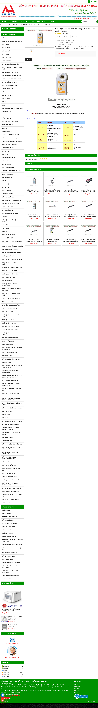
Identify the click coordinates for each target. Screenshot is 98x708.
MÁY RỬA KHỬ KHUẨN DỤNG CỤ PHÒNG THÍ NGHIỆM (11, 428)
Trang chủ (5, 21)
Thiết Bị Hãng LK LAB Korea (12, 491)
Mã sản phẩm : (61, 40)
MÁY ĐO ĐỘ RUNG (7, 177)
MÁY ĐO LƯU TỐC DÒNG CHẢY (10, 203)
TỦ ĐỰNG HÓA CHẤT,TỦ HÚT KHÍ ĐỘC (12, 246)
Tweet (66, 36)
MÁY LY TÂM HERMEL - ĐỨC (9, 352)
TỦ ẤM (4, 102)
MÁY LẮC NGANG (7, 61)
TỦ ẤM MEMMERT (7, 362)
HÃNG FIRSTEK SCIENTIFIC (9, 144)
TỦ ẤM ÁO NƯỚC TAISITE (9, 579)
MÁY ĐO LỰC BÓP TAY (12, 207)
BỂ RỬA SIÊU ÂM (12, 118)
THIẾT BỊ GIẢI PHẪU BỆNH (12, 465)
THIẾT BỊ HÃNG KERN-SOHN (12, 270)
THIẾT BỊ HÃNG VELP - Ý (12, 320)
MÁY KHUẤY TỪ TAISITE (8, 556)
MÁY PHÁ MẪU (6, 180)
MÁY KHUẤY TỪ (6, 164)
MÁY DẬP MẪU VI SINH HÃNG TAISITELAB (10, 571)
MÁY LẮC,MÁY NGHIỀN (8, 167)
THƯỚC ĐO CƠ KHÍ (12, 280)
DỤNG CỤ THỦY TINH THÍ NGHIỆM (11, 298)
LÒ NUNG (12, 216)
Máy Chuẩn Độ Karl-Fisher (10, 499)
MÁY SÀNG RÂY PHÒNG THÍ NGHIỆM (12, 421)
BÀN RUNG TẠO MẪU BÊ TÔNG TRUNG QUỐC (10, 371)
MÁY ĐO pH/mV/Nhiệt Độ (9, 157)
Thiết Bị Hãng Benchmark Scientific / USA (12, 484)
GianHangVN (94, 701)
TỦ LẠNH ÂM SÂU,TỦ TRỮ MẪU (10, 249)
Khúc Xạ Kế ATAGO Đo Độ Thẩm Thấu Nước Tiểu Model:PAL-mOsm (34, 191)
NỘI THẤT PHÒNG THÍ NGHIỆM (12, 424)
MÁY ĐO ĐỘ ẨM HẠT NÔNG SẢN (10, 213)
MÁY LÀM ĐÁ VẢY (7, 411)
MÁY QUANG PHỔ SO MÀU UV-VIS (12, 200)
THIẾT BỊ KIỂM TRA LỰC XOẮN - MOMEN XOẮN (10, 284)
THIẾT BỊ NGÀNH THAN (8, 277)
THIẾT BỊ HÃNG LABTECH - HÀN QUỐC (12, 263)
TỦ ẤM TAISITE (12, 510)
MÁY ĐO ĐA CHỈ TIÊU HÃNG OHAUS (12, 408)
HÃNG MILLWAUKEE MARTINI (12, 329)
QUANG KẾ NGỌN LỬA (8, 174)
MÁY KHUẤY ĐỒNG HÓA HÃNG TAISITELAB (10, 566)
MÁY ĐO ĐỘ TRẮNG (7, 88)
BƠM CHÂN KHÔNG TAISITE (9, 516)
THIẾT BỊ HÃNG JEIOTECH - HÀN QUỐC (11, 315)
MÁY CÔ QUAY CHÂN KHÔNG (10, 85)
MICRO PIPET (12, 151)
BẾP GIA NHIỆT (6, 47)
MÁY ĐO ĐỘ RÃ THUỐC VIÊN (10, 72)
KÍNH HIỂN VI (5, 54)
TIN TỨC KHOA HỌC (36, 21)
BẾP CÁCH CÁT (6, 51)
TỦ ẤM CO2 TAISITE (7, 533)
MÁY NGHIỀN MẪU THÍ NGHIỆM (10, 64)
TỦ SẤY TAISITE (12, 513)
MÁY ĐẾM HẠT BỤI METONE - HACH (11, 170)
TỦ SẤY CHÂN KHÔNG (12, 341)
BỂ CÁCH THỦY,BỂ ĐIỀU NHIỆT (12, 121)
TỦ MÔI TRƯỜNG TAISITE (9, 536)
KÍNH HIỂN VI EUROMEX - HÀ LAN (11, 380)
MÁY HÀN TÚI (5, 187)
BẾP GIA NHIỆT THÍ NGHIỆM (9, 523)
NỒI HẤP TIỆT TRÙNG (12, 147)
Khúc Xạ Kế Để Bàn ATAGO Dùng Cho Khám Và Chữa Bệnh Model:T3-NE (52, 191)
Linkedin (74, 36)
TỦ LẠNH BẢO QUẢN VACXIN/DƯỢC (11, 252)
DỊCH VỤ (24, 21)
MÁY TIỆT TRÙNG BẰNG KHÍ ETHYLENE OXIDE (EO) (9, 457)
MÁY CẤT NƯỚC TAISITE (12, 520)
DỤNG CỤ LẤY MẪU (12, 301)
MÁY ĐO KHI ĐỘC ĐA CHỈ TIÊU (10, 326)
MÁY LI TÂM (5, 44)
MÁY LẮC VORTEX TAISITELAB (10, 575)
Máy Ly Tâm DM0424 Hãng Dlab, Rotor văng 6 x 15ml (11, 610)
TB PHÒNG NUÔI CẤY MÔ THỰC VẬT (12, 267)
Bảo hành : (62, 44)
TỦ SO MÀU (5, 231)
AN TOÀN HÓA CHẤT (12, 115)
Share (59, 36)
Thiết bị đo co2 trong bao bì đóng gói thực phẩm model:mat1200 (15, 618)
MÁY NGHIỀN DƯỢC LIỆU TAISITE (11, 562)
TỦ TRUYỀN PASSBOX (8, 437)
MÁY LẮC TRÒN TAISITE (8, 526)
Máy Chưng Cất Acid (8, 473)
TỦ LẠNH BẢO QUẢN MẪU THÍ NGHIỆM (12, 108)
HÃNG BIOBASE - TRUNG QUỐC (12, 138)
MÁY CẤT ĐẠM (6, 98)
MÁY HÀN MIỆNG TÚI (7, 95)
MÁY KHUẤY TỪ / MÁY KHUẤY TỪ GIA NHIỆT (12, 68)
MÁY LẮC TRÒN (6, 57)
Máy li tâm (76, 690)
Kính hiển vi (77, 686)
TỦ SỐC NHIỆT (6, 414)
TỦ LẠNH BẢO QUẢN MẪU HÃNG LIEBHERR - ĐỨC (11, 384)
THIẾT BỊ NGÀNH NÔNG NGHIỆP (10, 480)
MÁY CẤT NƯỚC (6, 111)
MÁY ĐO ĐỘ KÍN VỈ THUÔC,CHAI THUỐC (11, 433)
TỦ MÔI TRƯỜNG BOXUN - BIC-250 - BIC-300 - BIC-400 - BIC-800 (11, 376)
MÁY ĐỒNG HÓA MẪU (12, 193)
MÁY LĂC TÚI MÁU (7, 462)
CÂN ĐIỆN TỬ (12, 128)
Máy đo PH (77, 688)
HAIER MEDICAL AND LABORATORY (12, 141)
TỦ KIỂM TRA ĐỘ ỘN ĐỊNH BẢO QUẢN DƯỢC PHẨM (12, 540)
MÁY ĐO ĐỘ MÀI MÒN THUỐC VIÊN (11, 79)
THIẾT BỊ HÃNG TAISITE (12, 311)
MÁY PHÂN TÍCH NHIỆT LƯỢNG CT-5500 (11, 389)
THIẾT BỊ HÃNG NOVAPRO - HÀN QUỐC (11, 294)
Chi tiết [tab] (29, 59)
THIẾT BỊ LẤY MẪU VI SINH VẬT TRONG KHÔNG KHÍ (10, 394)
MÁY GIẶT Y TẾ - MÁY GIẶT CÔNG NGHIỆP (11, 220)
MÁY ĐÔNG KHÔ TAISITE (9, 530)
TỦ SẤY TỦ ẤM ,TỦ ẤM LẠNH (9, 238)
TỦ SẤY (4, 105)
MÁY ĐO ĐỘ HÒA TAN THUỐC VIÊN (11, 75)
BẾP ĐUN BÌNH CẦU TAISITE (9, 553)
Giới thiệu (14, 21)
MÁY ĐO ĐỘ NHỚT (7, 92)
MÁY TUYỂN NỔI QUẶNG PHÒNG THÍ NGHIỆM (12, 404)
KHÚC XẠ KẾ (5, 228)
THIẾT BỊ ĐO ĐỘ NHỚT (8, 256)
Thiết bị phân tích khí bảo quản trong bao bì (12, 348)
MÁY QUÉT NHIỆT (7, 440)
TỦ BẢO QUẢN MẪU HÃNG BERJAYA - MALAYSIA (12, 289)
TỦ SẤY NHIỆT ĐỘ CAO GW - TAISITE (12, 41)
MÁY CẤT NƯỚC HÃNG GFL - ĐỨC (12, 359)
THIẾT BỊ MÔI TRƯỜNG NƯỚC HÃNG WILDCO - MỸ (12, 242)
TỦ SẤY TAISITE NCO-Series (10, 38)
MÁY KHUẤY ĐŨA (12, 190)
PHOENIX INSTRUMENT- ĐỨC (10, 338)
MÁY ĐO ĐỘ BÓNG (7, 503)
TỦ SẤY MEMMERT (7, 356)
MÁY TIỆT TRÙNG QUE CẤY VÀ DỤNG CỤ (12, 495)
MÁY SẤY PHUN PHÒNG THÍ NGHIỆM (12, 488)
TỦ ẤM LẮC (12, 418)
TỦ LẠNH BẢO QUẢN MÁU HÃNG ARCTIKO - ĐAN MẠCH (11, 399)
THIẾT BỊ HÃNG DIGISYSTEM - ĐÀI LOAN (12, 333)
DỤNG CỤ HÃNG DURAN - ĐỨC (10, 308)
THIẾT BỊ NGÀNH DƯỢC (8, 234)
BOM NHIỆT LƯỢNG (12, 125)
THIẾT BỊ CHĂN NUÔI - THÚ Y (10, 274)
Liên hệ (48, 21)
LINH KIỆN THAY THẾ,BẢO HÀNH (12, 305)
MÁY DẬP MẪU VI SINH (8, 210)
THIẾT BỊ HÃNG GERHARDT (12, 323)
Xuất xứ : (62, 42)
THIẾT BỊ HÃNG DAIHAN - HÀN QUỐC (12, 259)
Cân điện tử (77, 684)
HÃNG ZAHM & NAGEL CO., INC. (10, 134)
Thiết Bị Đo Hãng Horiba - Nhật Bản (12, 469)
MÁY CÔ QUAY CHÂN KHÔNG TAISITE (12, 544)
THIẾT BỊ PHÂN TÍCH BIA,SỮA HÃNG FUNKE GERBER (12, 366)
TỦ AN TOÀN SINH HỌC (12, 344)
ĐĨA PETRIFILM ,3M (7, 131)
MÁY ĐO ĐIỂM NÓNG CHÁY (9, 82)
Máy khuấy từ (77, 692)
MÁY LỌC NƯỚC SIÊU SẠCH (9, 476)
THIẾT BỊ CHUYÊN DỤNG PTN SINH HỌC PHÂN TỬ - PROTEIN (12, 448)
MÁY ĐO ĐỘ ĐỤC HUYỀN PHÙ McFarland (10, 453)
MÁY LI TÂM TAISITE (7, 559)
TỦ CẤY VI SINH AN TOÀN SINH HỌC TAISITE (12, 548)
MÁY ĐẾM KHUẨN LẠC (8, 197)
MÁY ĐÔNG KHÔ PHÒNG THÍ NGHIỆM (12, 444)
